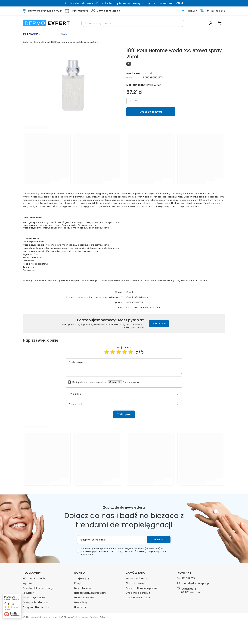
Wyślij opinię (124, 414)
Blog (64, 34)
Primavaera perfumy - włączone (143, 307)
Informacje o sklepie (34, 578)
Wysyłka (27, 583)
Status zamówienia (136, 578)
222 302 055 (188, 578)
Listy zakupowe (82, 588)
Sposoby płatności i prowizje (38, 588)
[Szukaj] (85, 23)
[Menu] (41, 34)
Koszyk (78, 583)
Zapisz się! (158, 539)
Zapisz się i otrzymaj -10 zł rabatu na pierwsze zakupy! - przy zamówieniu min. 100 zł (124, 3)
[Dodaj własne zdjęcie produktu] (132, 382)
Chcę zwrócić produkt (138, 592)
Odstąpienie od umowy (36, 602)
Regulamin (28, 592)
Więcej (142, 297)
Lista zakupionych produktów (90, 592)
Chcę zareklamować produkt (142, 588)
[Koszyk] (220, 23)
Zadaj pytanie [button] (158, 323)
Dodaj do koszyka (151, 111)
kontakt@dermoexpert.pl (195, 583)
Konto (79, 573)
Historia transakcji (84, 597)
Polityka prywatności (34, 597)
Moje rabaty (80, 602)
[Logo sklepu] (46, 23)
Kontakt (184, 573)
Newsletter (80, 607)
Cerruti (147, 73)
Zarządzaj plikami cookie (36, 607)
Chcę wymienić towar (138, 597)
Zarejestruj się (82, 578)
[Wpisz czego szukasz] (132, 23)
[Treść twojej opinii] (124, 366)
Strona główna (41, 41)
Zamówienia (135, 573)
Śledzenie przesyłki (136, 583)
